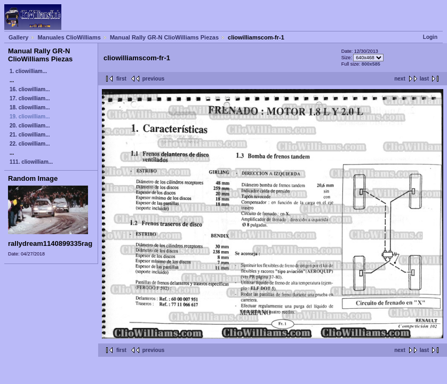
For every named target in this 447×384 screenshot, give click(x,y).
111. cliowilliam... (31, 162)
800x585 (371, 64)
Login (430, 37)
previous (153, 79)
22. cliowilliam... (30, 144)
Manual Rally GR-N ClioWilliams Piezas (164, 37)
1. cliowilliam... (28, 71)
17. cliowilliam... (30, 98)
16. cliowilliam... (30, 89)
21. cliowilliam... (30, 135)
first (121, 79)
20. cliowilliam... (30, 126)
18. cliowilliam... (30, 107)
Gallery (18, 37)
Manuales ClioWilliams (69, 37)
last (424, 79)
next (399, 79)
